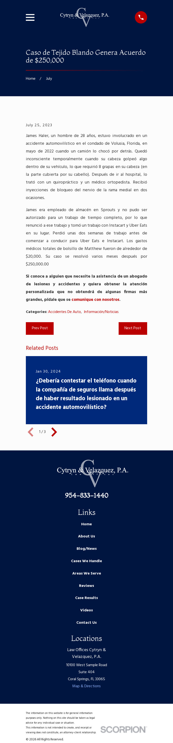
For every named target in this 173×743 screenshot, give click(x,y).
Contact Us (86, 623)
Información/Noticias (101, 312)
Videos (86, 610)
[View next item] (54, 432)
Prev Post (40, 328)
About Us (86, 536)
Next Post (132, 328)
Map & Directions (86, 686)
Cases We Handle (86, 561)
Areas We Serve (86, 573)
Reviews (86, 586)
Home (86, 524)
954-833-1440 (86, 495)
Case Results (86, 598)
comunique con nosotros (95, 299)
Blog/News (87, 549)
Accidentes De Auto (64, 312)
